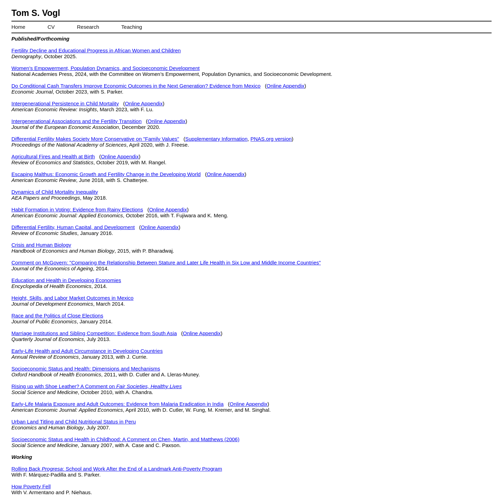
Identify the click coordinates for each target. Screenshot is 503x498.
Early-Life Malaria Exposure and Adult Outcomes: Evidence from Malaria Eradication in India (117, 404)
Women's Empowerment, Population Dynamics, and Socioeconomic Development (105, 68)
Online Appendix (285, 86)
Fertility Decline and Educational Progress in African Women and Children (96, 50)
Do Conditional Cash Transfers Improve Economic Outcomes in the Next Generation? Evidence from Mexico (136, 86)
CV (51, 27)
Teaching (131, 27)
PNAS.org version (270, 139)
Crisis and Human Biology (41, 245)
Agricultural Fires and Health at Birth (53, 156)
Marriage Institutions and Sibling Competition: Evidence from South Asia (94, 333)
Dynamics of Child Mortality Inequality (54, 192)
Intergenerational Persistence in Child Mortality (65, 103)
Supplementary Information (216, 139)
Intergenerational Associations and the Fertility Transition (76, 121)
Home (18, 27)
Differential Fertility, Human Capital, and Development (73, 227)
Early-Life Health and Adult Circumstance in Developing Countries (87, 351)
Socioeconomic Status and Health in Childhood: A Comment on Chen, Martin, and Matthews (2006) (125, 439)
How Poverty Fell (31, 486)
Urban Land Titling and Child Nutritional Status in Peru (73, 422)
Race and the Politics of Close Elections (57, 315)
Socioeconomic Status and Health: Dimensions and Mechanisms (85, 369)
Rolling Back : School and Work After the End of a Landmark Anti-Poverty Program (116, 469)
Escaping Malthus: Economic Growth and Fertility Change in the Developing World (106, 174)
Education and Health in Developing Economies (66, 280)
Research (88, 27)
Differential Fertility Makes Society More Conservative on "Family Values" (95, 139)
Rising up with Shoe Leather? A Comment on (96, 386)
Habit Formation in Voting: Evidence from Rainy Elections (77, 209)
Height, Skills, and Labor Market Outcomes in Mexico (72, 298)
